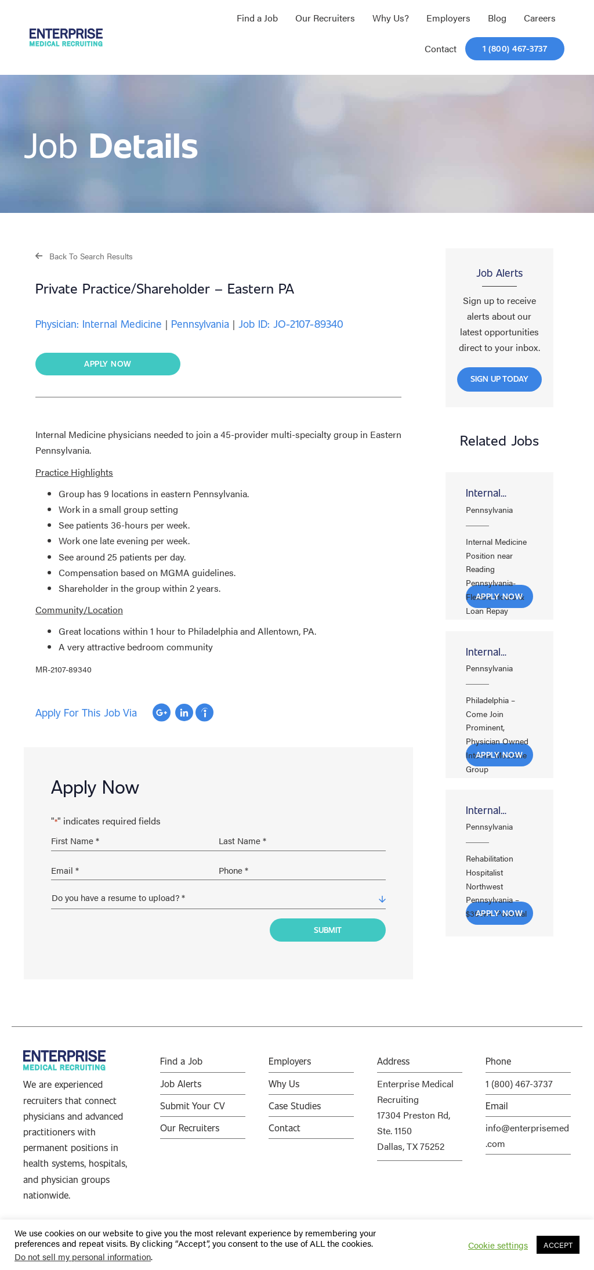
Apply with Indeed (204, 712)
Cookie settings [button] (498, 1245)
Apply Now (499, 596)
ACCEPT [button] (558, 1244)
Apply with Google (161, 712)
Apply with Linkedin (184, 712)
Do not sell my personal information (83, 1256)
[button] (84, 255)
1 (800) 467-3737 (519, 1083)
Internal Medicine (486, 494)
